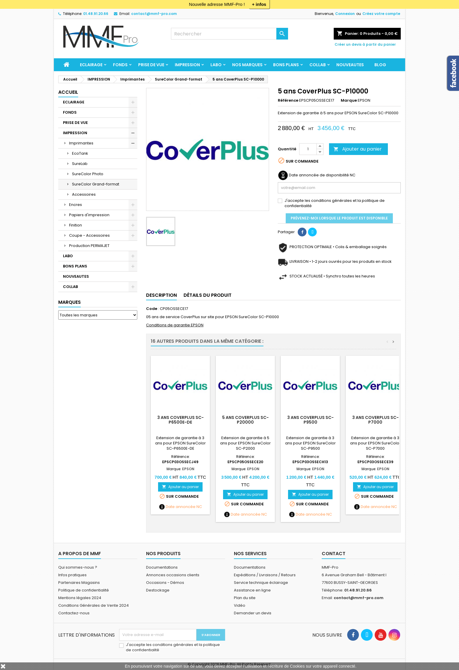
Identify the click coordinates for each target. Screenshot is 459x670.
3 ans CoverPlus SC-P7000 (375, 420)
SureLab (80, 163)
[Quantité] (308, 149)
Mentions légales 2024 (79, 598)
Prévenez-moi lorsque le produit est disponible (339, 218)
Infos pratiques (72, 575)
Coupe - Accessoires (89, 235)
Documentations (162, 567)
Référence (288, 100)
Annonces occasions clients (172, 575)
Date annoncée (181, 506)
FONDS (120, 65)
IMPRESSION (187, 65)
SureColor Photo (87, 174)
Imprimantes (81, 143)
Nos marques (247, 65)
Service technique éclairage (261, 582)
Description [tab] (161, 295)
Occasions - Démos (165, 582)
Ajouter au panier (357, 149)
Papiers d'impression (89, 215)
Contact (333, 553)
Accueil (68, 92)
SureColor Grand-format (95, 184)
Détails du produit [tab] (208, 295)
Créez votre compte (381, 13)
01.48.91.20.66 (95, 13)
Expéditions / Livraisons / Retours (265, 575)
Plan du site (245, 598)
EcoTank (80, 153)
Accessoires (84, 194)
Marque (349, 100)
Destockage (157, 590)
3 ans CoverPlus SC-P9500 (310, 420)
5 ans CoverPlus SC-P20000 (245, 420)
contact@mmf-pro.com (154, 13)
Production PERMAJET (89, 245)
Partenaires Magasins (79, 582)
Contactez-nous (74, 613)
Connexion (345, 13)
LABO (216, 65)
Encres (75, 204)
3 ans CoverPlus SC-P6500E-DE (180, 420)
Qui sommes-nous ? (77, 567)
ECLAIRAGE (91, 65)
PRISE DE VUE (151, 65)
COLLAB (317, 65)
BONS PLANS (286, 65)
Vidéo (239, 605)
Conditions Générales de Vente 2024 (93, 605)
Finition (75, 225)
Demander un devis (252, 613)
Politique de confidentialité (83, 590)
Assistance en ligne (252, 590)
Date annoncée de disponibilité (319, 175)
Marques (69, 302)
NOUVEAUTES (350, 65)
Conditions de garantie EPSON (174, 325)
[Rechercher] (229, 34)
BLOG (380, 65)
